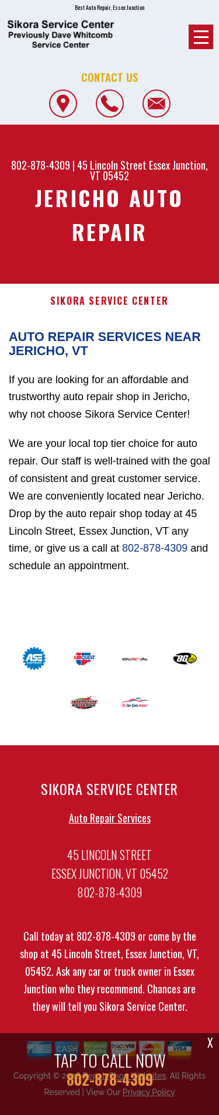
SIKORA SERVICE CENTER (109, 301)
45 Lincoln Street (112, 165)
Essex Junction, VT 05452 (149, 170)
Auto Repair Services (110, 822)
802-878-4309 (40, 165)
